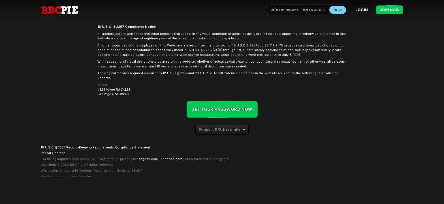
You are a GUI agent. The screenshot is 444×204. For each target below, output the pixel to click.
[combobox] (222, 130)
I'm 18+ (338, 9)
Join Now (390, 10)
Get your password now (222, 109)
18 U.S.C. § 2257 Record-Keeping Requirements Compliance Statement (95, 147)
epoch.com (173, 159)
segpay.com (148, 159)
